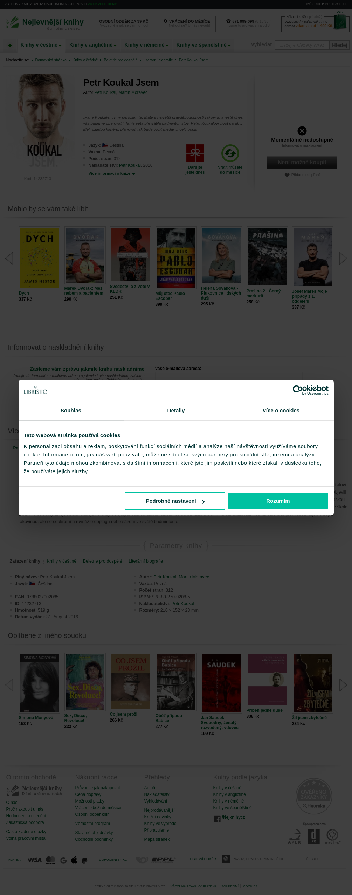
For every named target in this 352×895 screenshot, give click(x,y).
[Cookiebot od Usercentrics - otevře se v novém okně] (298, 390)
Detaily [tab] (176, 410)
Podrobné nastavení (175, 501)
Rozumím (278, 501)
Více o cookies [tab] (281, 410)
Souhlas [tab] (71, 410)
